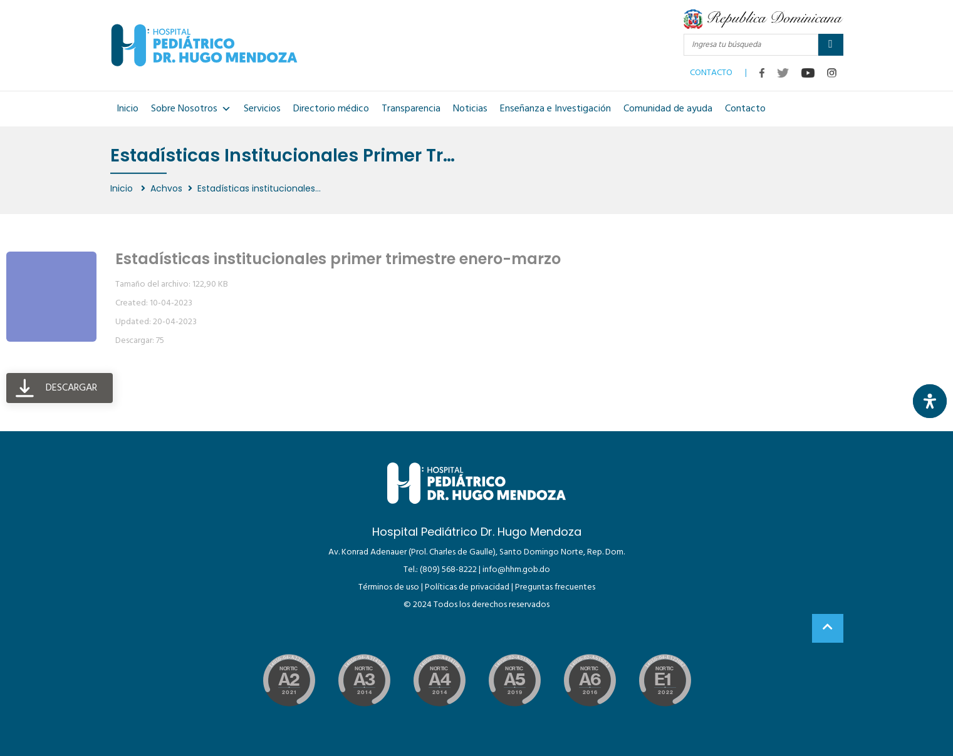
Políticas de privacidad (467, 587)
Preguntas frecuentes (555, 587)
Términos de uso (388, 587)
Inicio (127, 109)
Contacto (745, 109)
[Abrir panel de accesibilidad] (930, 401)
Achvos (166, 188)
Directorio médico (331, 109)
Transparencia (411, 109)
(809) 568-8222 (448, 570)
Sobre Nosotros (191, 109)
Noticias (470, 109)
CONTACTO (711, 70)
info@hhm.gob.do (516, 570)
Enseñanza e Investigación (555, 109)
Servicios (262, 109)
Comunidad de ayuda (667, 109)
